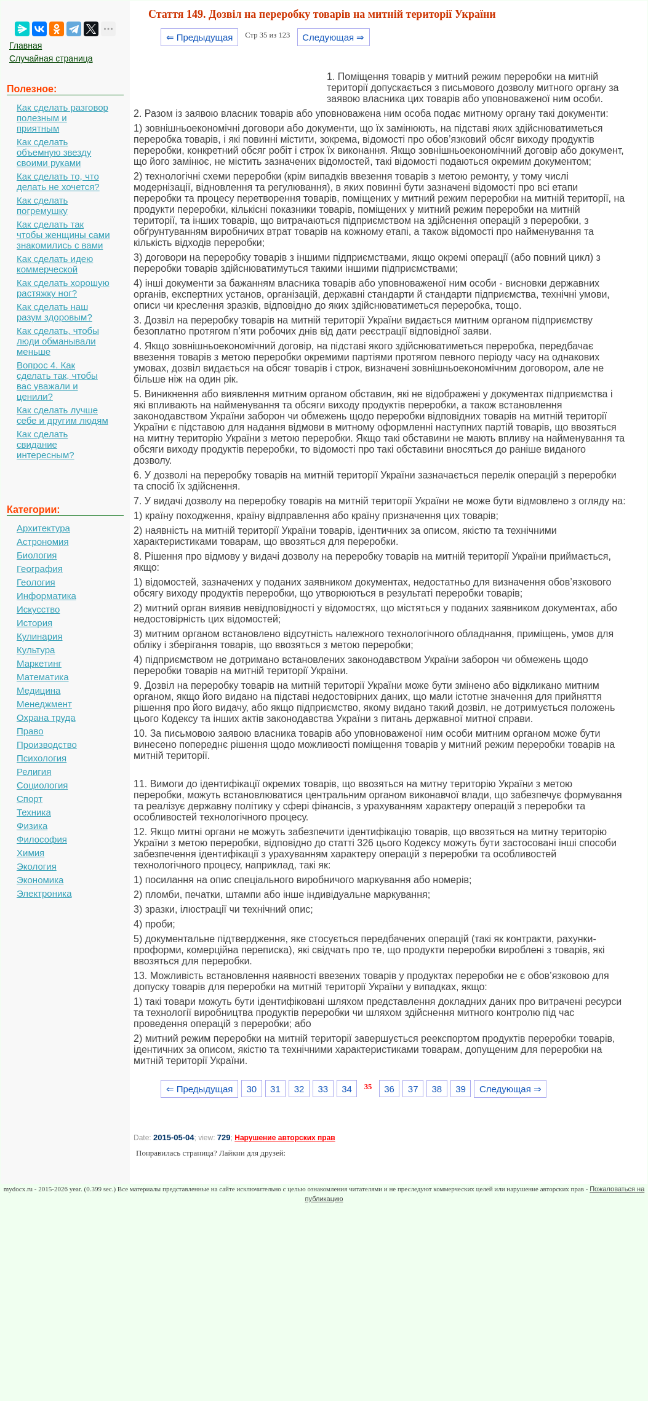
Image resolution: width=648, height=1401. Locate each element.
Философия (42, 839)
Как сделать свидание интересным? (45, 444)
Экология (37, 866)
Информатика (46, 595)
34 (347, 1089)
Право (30, 731)
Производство (47, 744)
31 (275, 1089)
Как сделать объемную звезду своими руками (54, 152)
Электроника (44, 893)
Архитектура (43, 528)
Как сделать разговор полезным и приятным (62, 117)
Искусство (38, 609)
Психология (41, 758)
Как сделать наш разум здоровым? (54, 311)
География (40, 568)
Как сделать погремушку (42, 205)
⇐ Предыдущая (199, 37)
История (34, 622)
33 (323, 1089)
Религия (34, 771)
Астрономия (43, 541)
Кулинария (40, 636)
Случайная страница (51, 58)
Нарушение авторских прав (284, 1137)
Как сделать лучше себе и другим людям (62, 415)
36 (389, 1089)
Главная (25, 45)
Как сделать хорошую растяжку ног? (63, 287)
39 (460, 1089)
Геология (36, 582)
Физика (32, 825)
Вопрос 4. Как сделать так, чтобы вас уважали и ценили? (57, 381)
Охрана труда (46, 717)
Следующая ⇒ (333, 37)
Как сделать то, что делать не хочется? (58, 181)
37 (413, 1089)
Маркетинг (39, 663)
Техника (34, 812)
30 (251, 1089)
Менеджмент (44, 704)
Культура (36, 650)
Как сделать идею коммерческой (55, 263)
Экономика (40, 880)
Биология (37, 555)
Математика (43, 677)
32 (299, 1089)
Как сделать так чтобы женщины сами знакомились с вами (63, 234)
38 (437, 1089)
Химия (30, 852)
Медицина (38, 690)
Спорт (29, 798)
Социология (42, 785)
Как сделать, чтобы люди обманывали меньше (58, 341)
